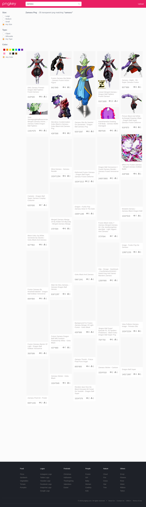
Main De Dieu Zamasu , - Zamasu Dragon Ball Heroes (60, 287)
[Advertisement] (85, 33)
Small (7, 22)
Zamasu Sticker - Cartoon (108, 367)
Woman (88, 484)
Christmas (67, 474)
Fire (104, 477)
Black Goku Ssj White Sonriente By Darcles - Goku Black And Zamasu (37, 238)
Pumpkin (23, 487)
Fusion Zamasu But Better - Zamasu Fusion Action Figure (61, 80)
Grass (105, 481)
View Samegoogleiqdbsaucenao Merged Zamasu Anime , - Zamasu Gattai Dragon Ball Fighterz (38, 121)
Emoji (122, 474)
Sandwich (23, 477)
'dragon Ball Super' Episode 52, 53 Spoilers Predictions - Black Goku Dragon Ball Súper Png (107, 331)
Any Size (8, 24)
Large (7, 16)
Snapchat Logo (45, 487)
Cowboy (88, 487)
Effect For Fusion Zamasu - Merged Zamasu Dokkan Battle (132, 167)
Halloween (67, 477)
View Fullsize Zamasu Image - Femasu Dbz (130, 325)
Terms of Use (137, 501)
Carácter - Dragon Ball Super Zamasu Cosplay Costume (36, 198)
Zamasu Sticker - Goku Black (60, 377)
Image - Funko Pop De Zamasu (130, 246)
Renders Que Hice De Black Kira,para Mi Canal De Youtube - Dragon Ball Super (84, 390)
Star (104, 484)
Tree (105, 487)
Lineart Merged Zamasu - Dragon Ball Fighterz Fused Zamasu (108, 94)
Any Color (9, 57)
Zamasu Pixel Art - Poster (37, 398)
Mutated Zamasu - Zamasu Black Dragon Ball (132, 210)
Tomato (22, 484)
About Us (111, 501)
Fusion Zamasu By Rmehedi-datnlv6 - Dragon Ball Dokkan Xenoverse (38, 292)
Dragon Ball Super (129, 369)
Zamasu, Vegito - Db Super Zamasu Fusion (130, 81)
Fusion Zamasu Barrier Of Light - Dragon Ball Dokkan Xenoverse (37, 346)
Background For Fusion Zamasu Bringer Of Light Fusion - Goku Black (84, 325)
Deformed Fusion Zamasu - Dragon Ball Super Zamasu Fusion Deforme (84, 174)
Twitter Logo (44, 477)
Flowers (123, 477)
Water (122, 484)
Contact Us (120, 501)
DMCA (128, 501)
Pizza (22, 474)
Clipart (7, 33)
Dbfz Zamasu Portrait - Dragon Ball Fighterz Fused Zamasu (36, 90)
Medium (8, 19)
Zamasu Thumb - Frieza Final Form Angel (84, 360)
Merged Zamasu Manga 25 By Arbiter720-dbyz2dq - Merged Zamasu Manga (61, 222)
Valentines (67, 484)
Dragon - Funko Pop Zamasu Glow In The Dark (85, 208)
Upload (141, 4)
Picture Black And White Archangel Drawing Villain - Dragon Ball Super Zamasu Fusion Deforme (131, 119)
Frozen (88, 474)
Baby (87, 481)
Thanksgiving (69, 481)
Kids (87, 491)
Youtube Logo (45, 481)
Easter (66, 487)
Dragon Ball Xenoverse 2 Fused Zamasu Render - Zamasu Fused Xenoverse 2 (108, 170)
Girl (86, 477)
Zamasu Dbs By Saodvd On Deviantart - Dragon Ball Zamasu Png (84, 124)
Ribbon (122, 487)
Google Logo (45, 491)
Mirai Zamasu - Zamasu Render (60, 170)
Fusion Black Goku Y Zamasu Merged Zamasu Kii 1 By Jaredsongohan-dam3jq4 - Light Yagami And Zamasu (108, 227)
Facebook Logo (46, 484)
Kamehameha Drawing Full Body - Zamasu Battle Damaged (108, 124)
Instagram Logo (46, 474)
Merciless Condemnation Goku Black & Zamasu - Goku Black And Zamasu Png (60, 125)
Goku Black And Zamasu (84, 274)
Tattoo (122, 491)
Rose (122, 481)
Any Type (8, 39)
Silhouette (9, 36)
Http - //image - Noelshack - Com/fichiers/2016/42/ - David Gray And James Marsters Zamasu (108, 272)
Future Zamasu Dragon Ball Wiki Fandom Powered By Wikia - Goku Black (61, 339)
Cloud (105, 474)
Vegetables (24, 481)
